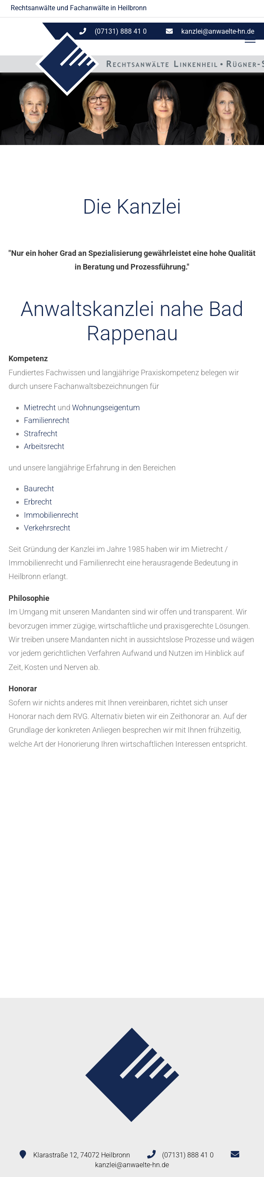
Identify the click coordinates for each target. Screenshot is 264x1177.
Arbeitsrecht (44, 446)
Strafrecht (41, 433)
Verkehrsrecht (47, 527)
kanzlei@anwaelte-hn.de (217, 31)
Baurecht (39, 488)
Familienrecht (47, 420)
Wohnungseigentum (106, 407)
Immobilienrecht (51, 514)
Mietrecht (40, 407)
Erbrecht (38, 501)
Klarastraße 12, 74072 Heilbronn (81, 1155)
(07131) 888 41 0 (188, 1155)
